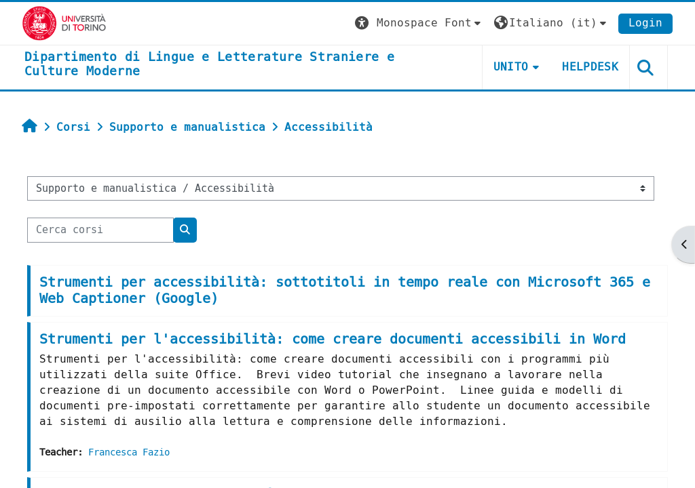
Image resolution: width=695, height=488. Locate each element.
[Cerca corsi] (100, 230)
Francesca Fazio (129, 452)
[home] (238, 64)
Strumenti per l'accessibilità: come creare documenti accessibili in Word (332, 339)
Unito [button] (511, 67)
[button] (419, 23)
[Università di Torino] (64, 22)
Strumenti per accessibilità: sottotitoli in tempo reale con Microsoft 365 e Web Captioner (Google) (344, 290)
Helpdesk (590, 67)
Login (645, 22)
